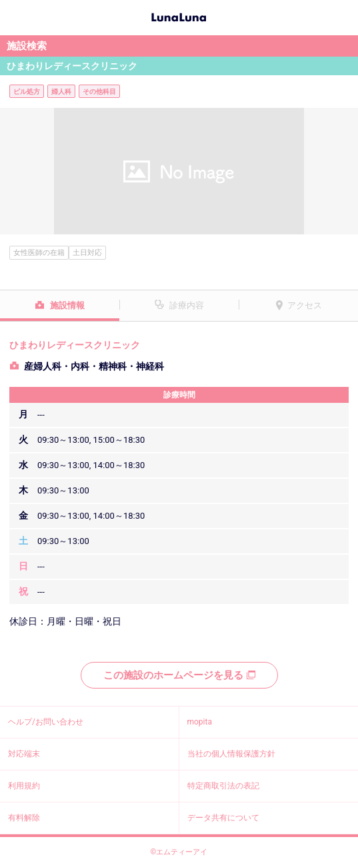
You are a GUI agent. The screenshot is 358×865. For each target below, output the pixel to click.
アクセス (304, 305)
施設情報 (67, 305)
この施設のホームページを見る (179, 675)
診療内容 (186, 305)
